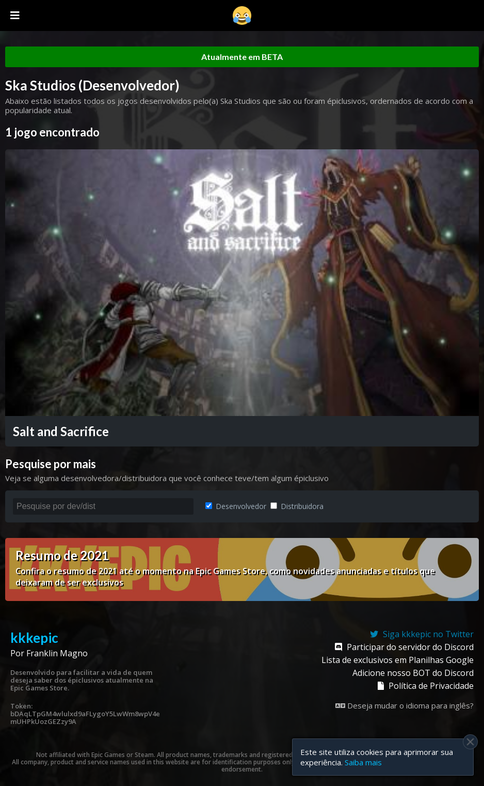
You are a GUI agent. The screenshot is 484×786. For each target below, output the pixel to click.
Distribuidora (297, 506)
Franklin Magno (57, 653)
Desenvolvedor (235, 506)
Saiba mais (363, 762)
